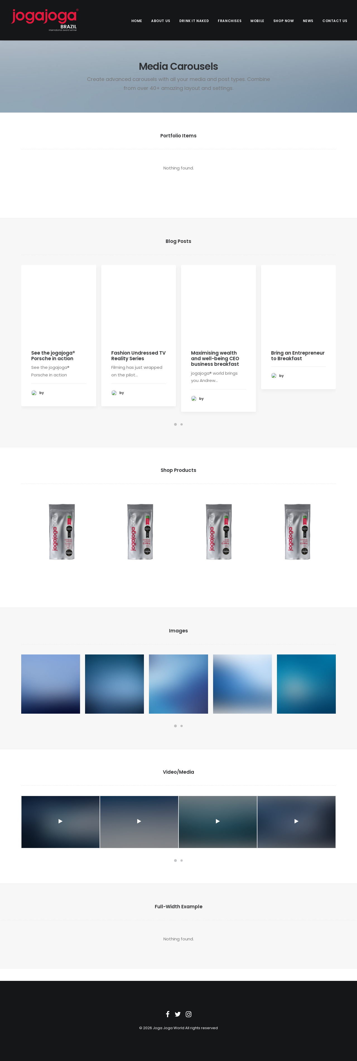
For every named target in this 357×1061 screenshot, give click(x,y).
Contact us (335, 20)
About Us (160, 20)
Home (136, 20)
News (308, 20)
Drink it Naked (194, 20)
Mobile (257, 20)
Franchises (230, 20)
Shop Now (283, 20)
